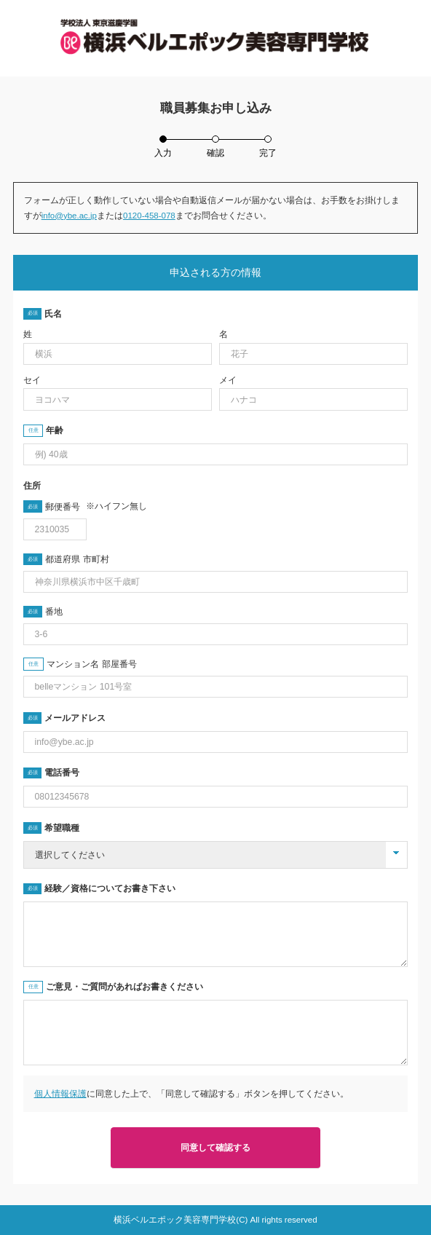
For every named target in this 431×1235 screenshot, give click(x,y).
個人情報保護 (60, 1093)
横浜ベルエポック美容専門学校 (175, 1219)
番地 (54, 612)
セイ (32, 380)
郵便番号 (95, 506)
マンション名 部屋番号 (91, 664)
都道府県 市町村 (76, 559)
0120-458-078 (149, 215)
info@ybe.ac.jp (69, 215)
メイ (228, 380)
